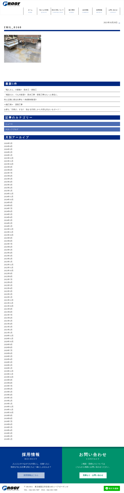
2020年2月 (8, 358)
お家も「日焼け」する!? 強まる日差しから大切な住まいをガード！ (34, 102)
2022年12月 (9, 257)
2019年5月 (8, 384)
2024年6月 (8, 204)
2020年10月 (9, 334)
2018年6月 (8, 417)
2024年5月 (8, 207)
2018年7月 (8, 414)
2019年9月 (8, 372)
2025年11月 (9, 154)
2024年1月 (8, 219)
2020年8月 (8, 340)
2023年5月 (8, 242)
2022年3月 (8, 284)
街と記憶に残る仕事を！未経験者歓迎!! (21, 92)
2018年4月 (8, 423)
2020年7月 (8, 343)
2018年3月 (8, 426)
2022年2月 (8, 287)
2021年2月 (8, 322)
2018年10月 (9, 405)
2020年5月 (8, 349)
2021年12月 (9, 293)
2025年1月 (8, 183)
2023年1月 (8, 254)
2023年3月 (8, 248)
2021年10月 (9, 299)
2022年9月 (8, 266)
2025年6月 (8, 168)
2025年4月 (8, 174)
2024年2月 (8, 216)
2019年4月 (8, 387)
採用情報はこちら (31, 468)
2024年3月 (8, 213)
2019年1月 (8, 396)
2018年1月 (8, 432)
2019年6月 (8, 381)
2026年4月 (8, 139)
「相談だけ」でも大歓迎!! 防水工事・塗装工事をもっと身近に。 (33, 87)
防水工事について (58, 4)
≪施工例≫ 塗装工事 (14, 97)
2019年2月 (8, 393)
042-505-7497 (34, 483)
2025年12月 (9, 151)
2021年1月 (8, 325)
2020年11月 (9, 331)
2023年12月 (9, 222)
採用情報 (99, 4)
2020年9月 (8, 337)
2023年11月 (9, 225)
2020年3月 (8, 355)
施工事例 (71, 4)
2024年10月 (9, 192)
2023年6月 (8, 239)
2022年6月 (8, 275)
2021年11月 (9, 296)
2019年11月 (9, 367)
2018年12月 (9, 399)
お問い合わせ (113, 4)
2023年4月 (8, 245)
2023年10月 (9, 228)
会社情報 (85, 4)
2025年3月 (8, 177)
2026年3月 (8, 142)
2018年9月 (8, 408)
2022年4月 (8, 281)
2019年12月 (9, 364)
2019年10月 (9, 370)
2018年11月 (9, 402)
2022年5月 (8, 278)
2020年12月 (9, 328)
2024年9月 (8, 195)
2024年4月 (8, 210)
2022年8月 (8, 269)
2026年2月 (8, 145)
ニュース (9, 117)
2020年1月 (8, 361)
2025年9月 (8, 159)
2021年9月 (8, 301)
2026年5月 (8, 136)
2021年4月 (8, 316)
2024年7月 (8, 201)
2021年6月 (8, 310)
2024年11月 (9, 189)
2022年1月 (8, 290)
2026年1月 (8, 148)
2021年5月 (8, 313)
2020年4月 (8, 352)
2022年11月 (9, 260)
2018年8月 (8, 411)
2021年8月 (8, 304)
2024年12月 (9, 186)
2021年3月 (8, 319)
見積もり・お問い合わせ (93, 468)
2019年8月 (8, 375)
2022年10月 (9, 263)
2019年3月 (8, 390)
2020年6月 (8, 346)
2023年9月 (8, 230)
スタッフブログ (12, 122)
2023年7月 (8, 236)
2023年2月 (8, 251)
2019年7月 (8, 378)
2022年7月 (8, 272)
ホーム (30, 4)
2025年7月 (8, 165)
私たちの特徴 (44, 4)
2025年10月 (9, 157)
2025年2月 (8, 180)
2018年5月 (8, 420)
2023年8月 (8, 233)
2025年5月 (8, 171)
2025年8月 (8, 162)
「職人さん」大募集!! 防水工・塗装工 (21, 82)
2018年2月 (8, 429)
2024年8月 (8, 198)
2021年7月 (8, 307)
